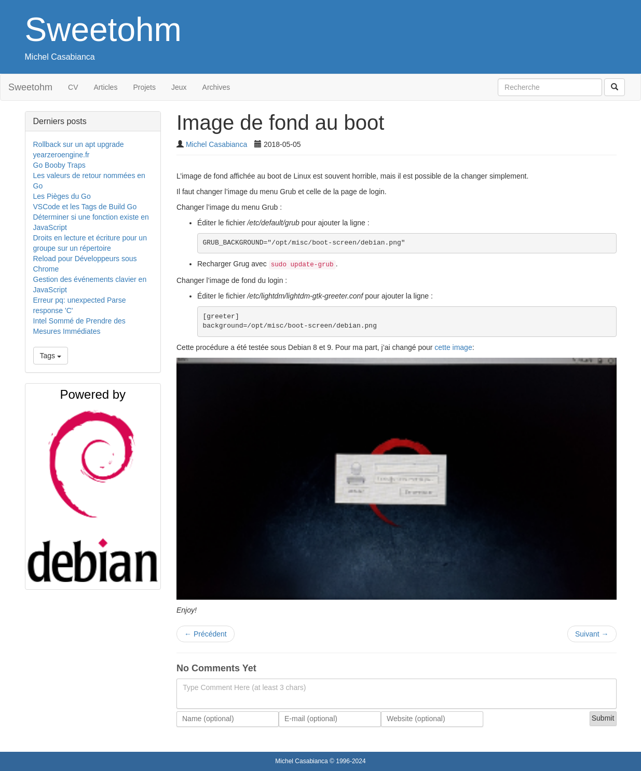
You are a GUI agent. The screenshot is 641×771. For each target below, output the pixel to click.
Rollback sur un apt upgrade (78, 144)
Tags (50, 355)
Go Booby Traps (59, 165)
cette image (453, 347)
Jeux (179, 87)
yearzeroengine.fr (61, 155)
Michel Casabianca (60, 56)
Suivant (592, 634)
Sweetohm (103, 29)
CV (73, 87)
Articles (106, 87)
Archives (216, 87)
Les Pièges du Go (62, 196)
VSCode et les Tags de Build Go (85, 206)
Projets (144, 87)
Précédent (205, 634)
